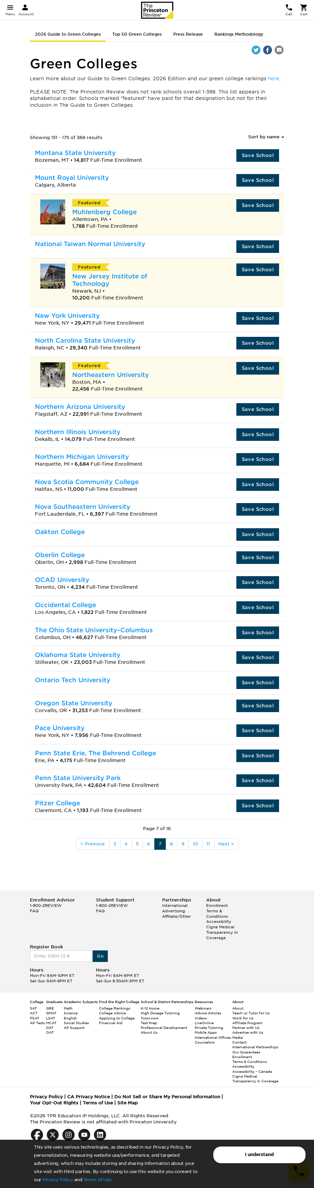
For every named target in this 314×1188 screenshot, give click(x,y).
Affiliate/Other (176, 916)
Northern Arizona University (80, 406)
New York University (67, 315)
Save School (258, 155)
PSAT (34, 1018)
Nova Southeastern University (82, 506)
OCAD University (62, 579)
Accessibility (218, 921)
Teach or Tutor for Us (251, 1013)
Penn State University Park (78, 777)
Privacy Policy (57, 1179)
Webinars (203, 1008)
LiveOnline (204, 1023)
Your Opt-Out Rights (54, 1102)
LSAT (50, 1018)
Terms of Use (97, 1179)
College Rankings (114, 1008)
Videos (201, 1018)
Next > (226, 843)
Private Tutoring (209, 1028)
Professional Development (164, 1028)
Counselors (205, 1042)
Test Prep (149, 1023)
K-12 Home (150, 1008)
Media (237, 1037)
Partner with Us (245, 1028)
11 (208, 843)
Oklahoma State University (77, 654)
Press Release (188, 34)
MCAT (51, 1023)
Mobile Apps (206, 1032)
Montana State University (75, 152)
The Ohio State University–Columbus (94, 630)
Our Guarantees (246, 1052)
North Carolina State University (85, 340)
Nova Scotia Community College (87, 481)
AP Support (74, 1028)
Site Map (127, 1102)
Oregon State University (73, 703)
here (273, 78)
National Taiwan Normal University (90, 243)
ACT (34, 1013)
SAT (33, 1008)
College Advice (112, 1013)
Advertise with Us (247, 1032)
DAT (50, 1028)
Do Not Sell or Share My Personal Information (167, 1096)
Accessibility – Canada (252, 1071)
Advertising (173, 911)
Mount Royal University (72, 177)
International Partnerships (255, 1047)
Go (100, 956)
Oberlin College (60, 554)
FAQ (34, 911)
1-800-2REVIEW (46, 905)
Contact (239, 1042)
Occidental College (65, 604)
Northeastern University (110, 374)
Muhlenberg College (104, 212)
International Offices (213, 1037)
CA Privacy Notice (88, 1096)
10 (195, 843)
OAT (50, 1032)
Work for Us (242, 1018)
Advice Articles (208, 1013)
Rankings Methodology (238, 34)
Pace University (59, 727)
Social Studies (76, 1023)
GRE (50, 1008)
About (237, 1008)
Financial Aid (110, 1023)
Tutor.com (150, 1018)
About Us (149, 1032)
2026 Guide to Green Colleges (68, 34)
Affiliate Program (247, 1023)
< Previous (92, 843)
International (175, 905)
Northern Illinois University (77, 431)
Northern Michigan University (82, 456)
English (70, 1018)
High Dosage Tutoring (160, 1013)
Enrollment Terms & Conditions (217, 910)
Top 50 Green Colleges (137, 34)
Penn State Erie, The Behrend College (95, 753)
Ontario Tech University (72, 680)
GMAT (51, 1013)
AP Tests (37, 1023)
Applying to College (117, 1018)
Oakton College (60, 531)
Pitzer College (57, 803)
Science (71, 1013)
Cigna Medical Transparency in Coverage (222, 932)
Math (68, 1008)
